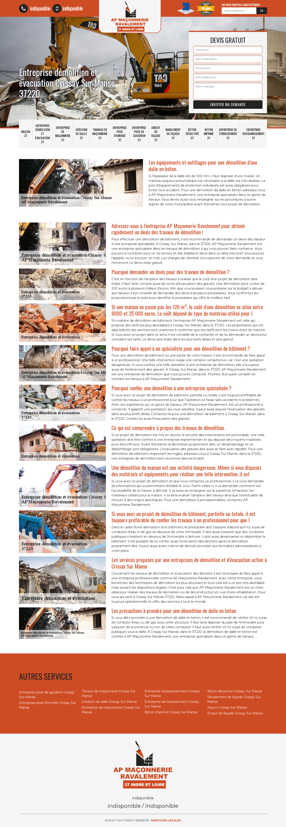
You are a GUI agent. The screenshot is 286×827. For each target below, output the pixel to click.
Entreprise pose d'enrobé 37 (120, 133)
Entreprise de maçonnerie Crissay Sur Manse (111, 709)
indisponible (34, 8)
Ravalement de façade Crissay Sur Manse (234, 699)
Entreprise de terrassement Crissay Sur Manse (172, 704)
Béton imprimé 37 (209, 133)
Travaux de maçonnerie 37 (99, 133)
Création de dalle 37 (81, 133)
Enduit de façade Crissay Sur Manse (235, 713)
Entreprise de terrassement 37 (228, 133)
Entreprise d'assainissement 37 (253, 133)
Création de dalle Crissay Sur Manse (109, 702)
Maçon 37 (25, 133)
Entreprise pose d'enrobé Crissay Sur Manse (47, 705)
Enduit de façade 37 (155, 133)
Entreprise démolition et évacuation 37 (42, 133)
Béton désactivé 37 (192, 133)
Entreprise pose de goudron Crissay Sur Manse (46, 694)
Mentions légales (166, 820)
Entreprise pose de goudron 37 (139, 133)
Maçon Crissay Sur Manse (227, 707)
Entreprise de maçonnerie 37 (62, 133)
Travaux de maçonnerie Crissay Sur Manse (109, 693)
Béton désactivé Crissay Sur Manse (234, 691)
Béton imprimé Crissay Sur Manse (171, 712)
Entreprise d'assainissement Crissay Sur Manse (172, 693)
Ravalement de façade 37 (173, 133)
